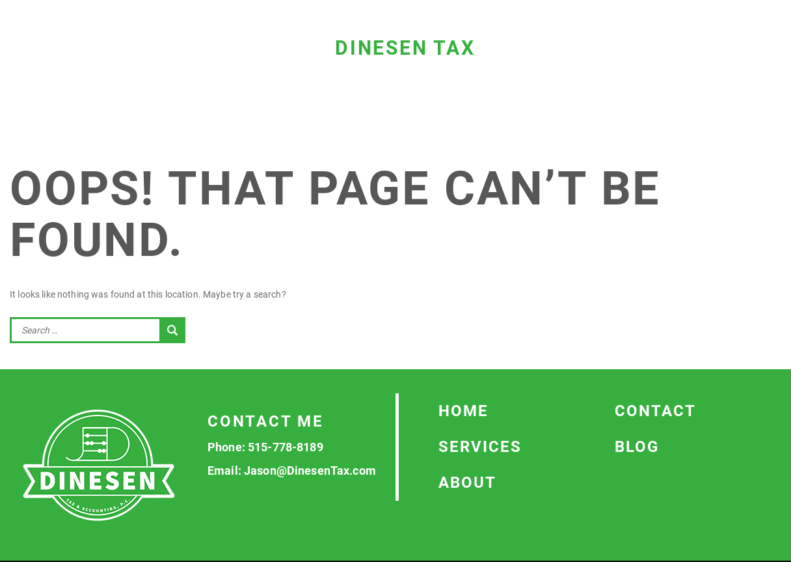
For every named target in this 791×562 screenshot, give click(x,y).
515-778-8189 (285, 447)
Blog (637, 447)
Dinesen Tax (405, 47)
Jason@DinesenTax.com (310, 470)
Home (463, 411)
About (467, 482)
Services (480, 447)
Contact (655, 411)
